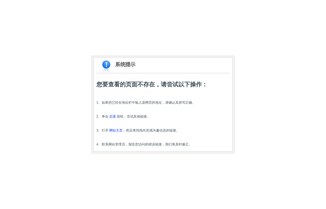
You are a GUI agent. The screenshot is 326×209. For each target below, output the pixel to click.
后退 (112, 116)
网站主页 (116, 130)
